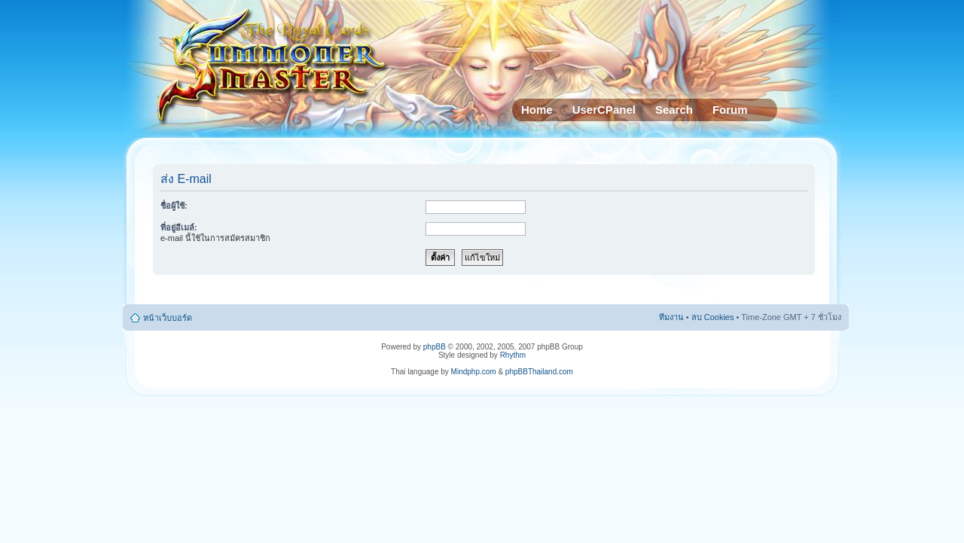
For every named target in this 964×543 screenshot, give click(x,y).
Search (674, 109)
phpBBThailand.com (539, 372)
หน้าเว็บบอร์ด (167, 317)
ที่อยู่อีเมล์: (178, 227)
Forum (730, 109)
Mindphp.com (473, 372)
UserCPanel (604, 109)
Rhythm (513, 355)
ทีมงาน (671, 317)
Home (537, 109)
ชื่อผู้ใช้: (174, 205)
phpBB (434, 347)
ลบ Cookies (712, 317)
